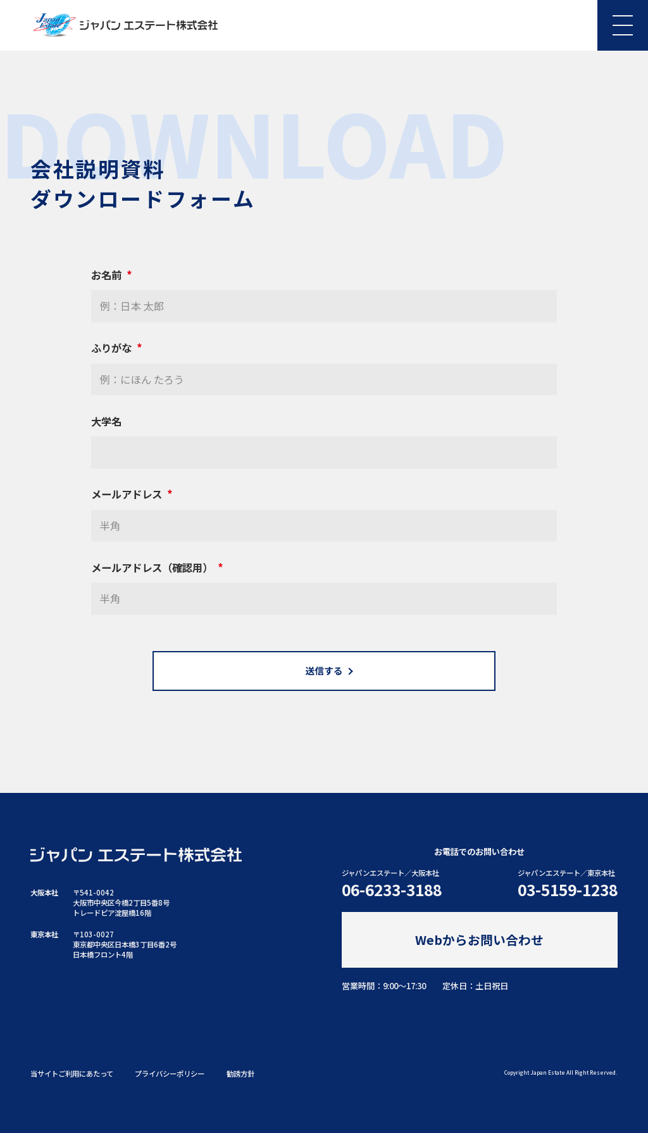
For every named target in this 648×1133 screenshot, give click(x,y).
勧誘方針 (240, 1073)
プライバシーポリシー (169, 1073)
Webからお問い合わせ (479, 939)
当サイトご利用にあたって (71, 1073)
